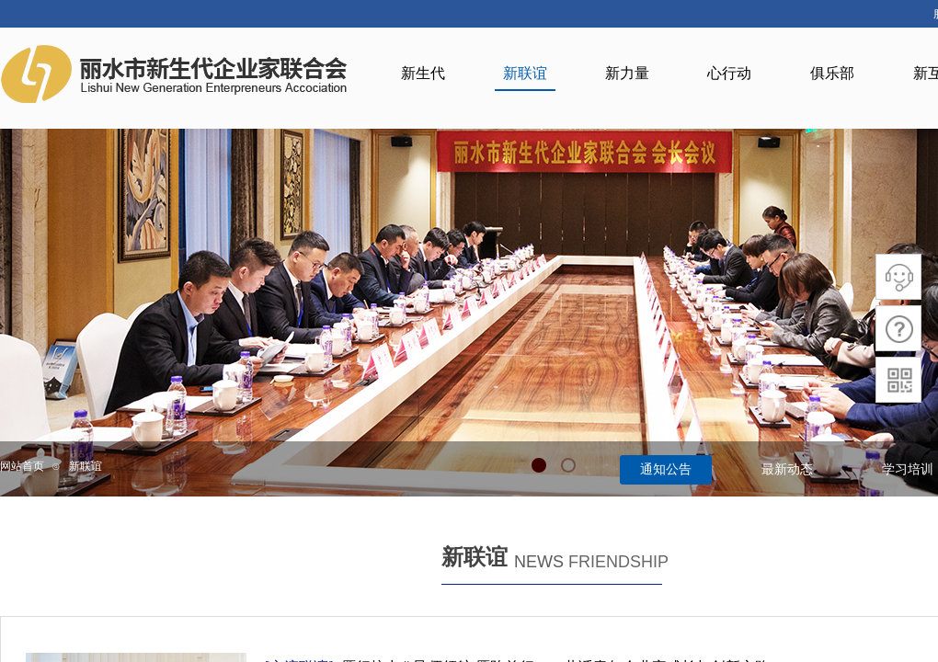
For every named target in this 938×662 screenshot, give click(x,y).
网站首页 (22, 466)
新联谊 (85, 466)
